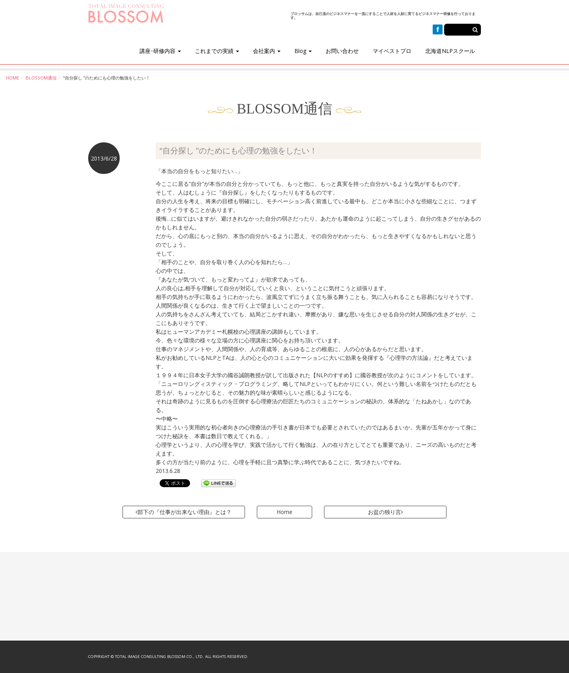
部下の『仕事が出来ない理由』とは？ (184, 512)
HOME (12, 78)
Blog (303, 51)
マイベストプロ (392, 51)
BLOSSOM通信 (41, 78)
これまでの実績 (217, 51)
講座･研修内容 (160, 51)
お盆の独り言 (385, 512)
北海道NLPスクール (450, 51)
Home (284, 512)
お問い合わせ (342, 51)
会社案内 (267, 51)
